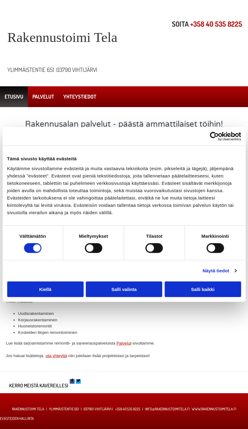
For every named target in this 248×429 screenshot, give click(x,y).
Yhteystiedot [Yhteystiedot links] (79, 96)
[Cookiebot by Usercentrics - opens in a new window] (214, 136)
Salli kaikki (203, 289)
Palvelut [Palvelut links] (43, 96)
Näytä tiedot (216, 270)
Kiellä (45, 289)
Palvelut (124, 343)
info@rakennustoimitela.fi (167, 409)
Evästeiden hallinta (17, 418)
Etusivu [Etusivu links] (14, 96)
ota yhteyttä (56, 355)
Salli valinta (124, 289)
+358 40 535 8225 (216, 24)
